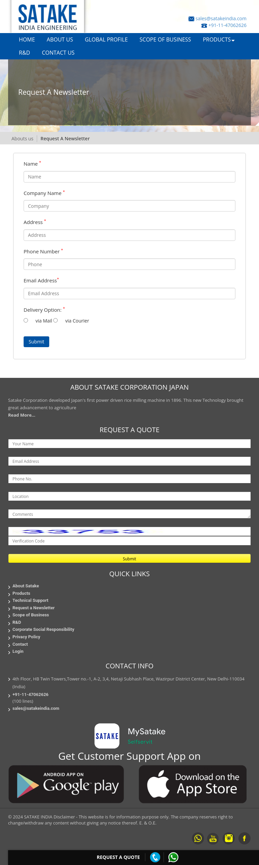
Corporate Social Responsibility (43, 629)
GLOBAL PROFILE (106, 39)
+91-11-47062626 (227, 25)
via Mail (43, 320)
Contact (20, 644)
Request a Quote (118, 857)
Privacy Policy (26, 636)
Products (21, 593)
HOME (27, 39)
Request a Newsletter (33, 607)
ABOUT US (60, 39)
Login (18, 651)
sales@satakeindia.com (221, 18)
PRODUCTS (217, 39)
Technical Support (30, 600)
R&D (24, 52)
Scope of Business (30, 614)
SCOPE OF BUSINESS (165, 39)
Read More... (21, 415)
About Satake (25, 585)
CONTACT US (58, 52)
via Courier (76, 320)
